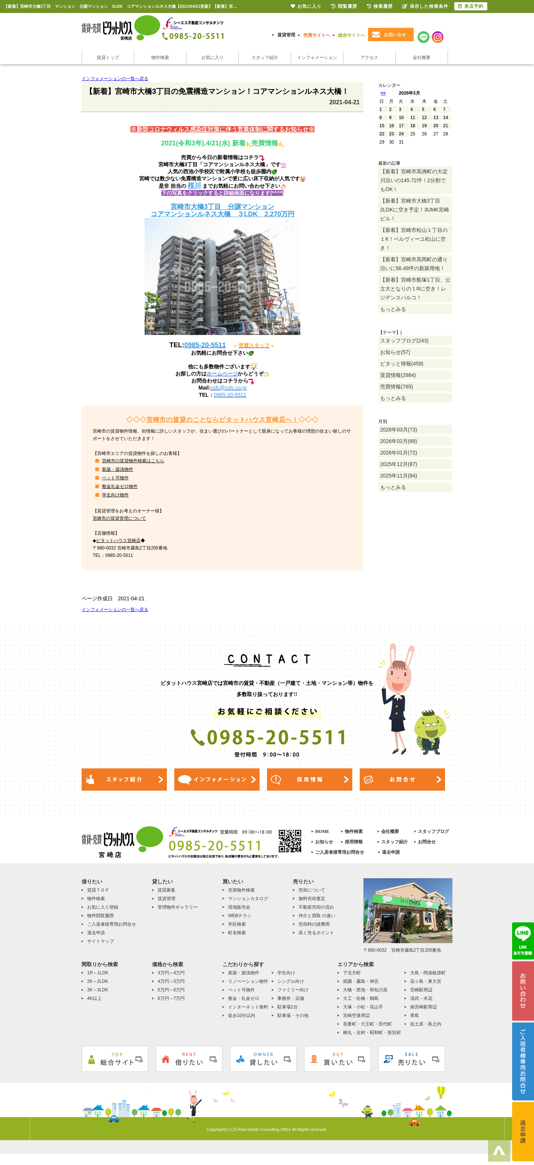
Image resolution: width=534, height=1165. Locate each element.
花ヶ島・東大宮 (425, 981)
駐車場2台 (287, 1007)
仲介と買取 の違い (317, 915)
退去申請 (391, 852)
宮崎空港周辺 (356, 1015)
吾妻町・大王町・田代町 (367, 1024)
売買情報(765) (396, 387)
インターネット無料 (248, 1007)
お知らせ (324, 841)
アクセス (369, 57)
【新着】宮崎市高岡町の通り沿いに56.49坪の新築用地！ (414, 263)
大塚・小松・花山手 (363, 1007)
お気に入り (212, 57)
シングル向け (290, 981)
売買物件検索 (241, 890)
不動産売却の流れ (316, 907)
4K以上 (94, 998)
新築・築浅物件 (117, 469)
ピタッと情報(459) (401, 364)
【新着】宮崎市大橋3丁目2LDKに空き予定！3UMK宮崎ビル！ (414, 209)
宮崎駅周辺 (421, 989)
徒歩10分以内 (241, 1015)
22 (381, 134)
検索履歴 (380, 6)
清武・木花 (421, 998)
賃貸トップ (108, 57)
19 (424, 125)
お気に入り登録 (102, 907)
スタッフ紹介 (264, 57)
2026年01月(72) (398, 453)
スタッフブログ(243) (404, 341)
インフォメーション (317, 57)
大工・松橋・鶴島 (361, 998)
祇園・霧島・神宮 (361, 981)
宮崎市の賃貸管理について (119, 518)
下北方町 (352, 972)
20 (436, 125)
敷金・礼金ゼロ (243, 998)
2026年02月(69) (398, 441)
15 (381, 125)
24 (401, 134)
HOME (322, 831)
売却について (312, 890)
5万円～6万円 (171, 989)
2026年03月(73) (398, 430)
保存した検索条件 (425, 6)
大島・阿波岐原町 (428, 972)
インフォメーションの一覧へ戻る (115, 78)
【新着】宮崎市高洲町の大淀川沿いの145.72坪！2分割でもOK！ (414, 180)
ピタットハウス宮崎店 (118, 540)
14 (445, 117)
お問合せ (427, 841)
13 (436, 117)
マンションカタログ (248, 898)
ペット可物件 (115, 477)
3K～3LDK (97, 989)
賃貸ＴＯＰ (98, 890)
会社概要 (422, 57)
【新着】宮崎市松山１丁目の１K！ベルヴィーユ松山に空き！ (414, 239)
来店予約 (471, 6)
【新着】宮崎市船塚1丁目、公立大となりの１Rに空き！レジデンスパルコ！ (415, 289)
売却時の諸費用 (314, 924)
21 (445, 125)
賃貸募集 (166, 890)
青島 (414, 1015)
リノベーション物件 (248, 981)
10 (401, 117)
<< (383, 93)
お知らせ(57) (395, 352)
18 (412, 125)
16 (391, 125)
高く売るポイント (316, 932)
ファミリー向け (293, 989)
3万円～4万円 (171, 972)
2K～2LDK (97, 981)
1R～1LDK (97, 972)
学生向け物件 (115, 495)
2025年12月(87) (398, 464)
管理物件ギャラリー (178, 907)
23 (391, 134)
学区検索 (237, 924)
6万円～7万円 (171, 998)
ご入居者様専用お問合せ (339, 852)
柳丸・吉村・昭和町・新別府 (372, 1032)
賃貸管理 (286, 34)
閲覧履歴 (344, 6)
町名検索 (237, 932)
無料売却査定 (312, 898)
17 (401, 125)
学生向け (286, 972)
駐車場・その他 (293, 1015)
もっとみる (393, 309)
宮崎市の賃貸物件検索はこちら (133, 460)
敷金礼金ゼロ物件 (120, 486)
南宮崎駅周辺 (423, 1007)
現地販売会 (239, 907)
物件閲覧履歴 (100, 915)
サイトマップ (100, 941)
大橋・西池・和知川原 (365, 989)
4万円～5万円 (171, 981)
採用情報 (354, 841)
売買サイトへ (316, 35)
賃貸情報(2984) (398, 375)
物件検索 (160, 57)
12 (424, 117)
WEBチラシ (239, 915)
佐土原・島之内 (425, 1024)
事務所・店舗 (290, 998)
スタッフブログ (433, 831)
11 (412, 117)
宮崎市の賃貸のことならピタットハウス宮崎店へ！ (222, 419)
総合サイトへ (351, 35)
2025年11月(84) (398, 476)
